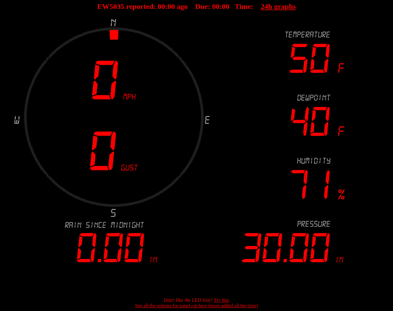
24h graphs (278, 6)
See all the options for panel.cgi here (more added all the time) (196, 305)
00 (161, 6)
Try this (221, 300)
